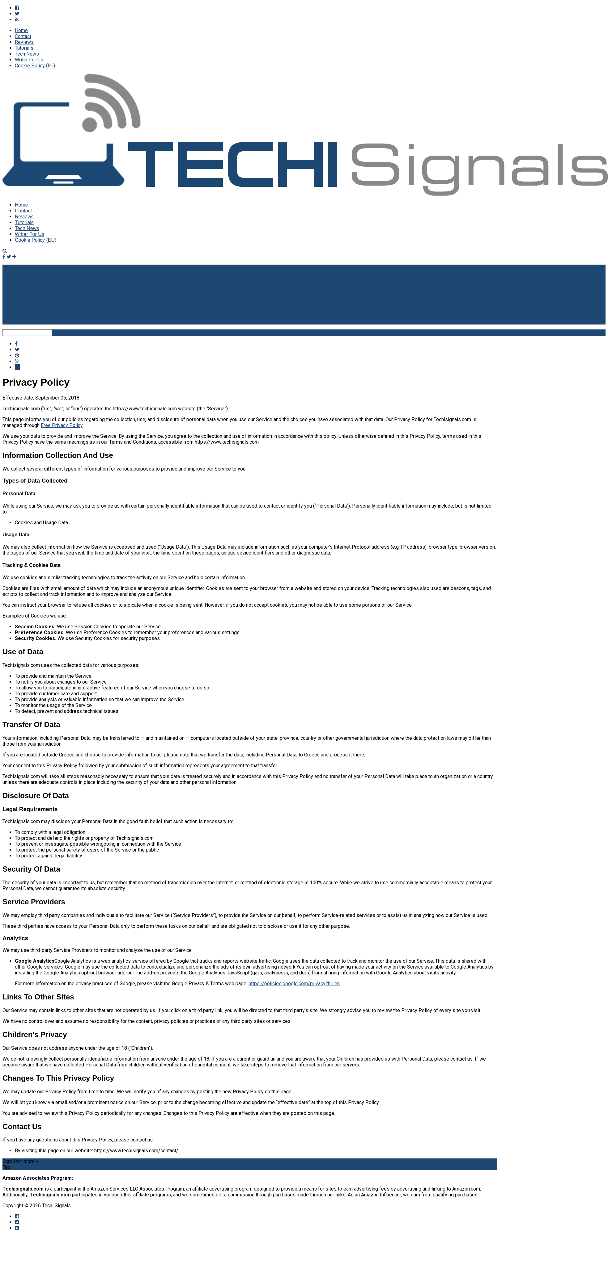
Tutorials (24, 48)
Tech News (27, 54)
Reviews (24, 42)
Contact (23, 36)
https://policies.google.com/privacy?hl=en (294, 983)
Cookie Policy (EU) (35, 66)
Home (21, 30)
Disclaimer (144, 1205)
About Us (99, 1205)
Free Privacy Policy (62, 425)
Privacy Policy (175, 1205)
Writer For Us (29, 60)
